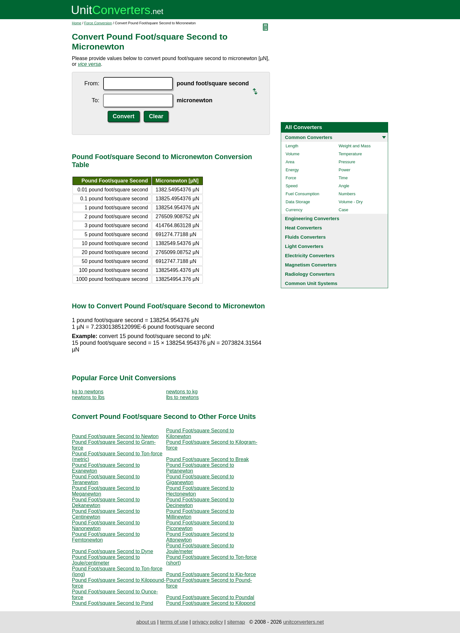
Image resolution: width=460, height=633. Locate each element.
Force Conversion (98, 23)
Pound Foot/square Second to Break (207, 459)
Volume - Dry (351, 201)
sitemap (236, 622)
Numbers (347, 193)
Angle (344, 185)
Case (343, 209)
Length (292, 145)
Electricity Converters (309, 255)
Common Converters (308, 137)
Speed (292, 185)
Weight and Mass (355, 145)
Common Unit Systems (311, 283)
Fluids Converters (305, 237)
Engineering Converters (312, 218)
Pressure (347, 161)
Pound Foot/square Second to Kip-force (211, 574)
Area (290, 161)
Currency (294, 209)
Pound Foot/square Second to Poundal (210, 597)
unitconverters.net (303, 622)
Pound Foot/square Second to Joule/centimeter (106, 560)
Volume (292, 153)
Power (344, 169)
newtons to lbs (88, 397)
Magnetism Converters (311, 264)
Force (291, 177)
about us (146, 622)
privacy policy (207, 622)
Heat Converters (303, 227)
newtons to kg (182, 391)
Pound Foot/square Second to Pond (112, 603)
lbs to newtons (182, 397)
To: (95, 100)
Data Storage (298, 201)
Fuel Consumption (302, 193)
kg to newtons (87, 391)
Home (76, 23)
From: (91, 83)
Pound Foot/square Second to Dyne (112, 551)
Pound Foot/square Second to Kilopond (210, 603)
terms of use (174, 622)
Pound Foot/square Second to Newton (115, 436)
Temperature (350, 153)
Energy (292, 169)
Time (343, 177)
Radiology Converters (310, 274)
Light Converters (304, 246)
